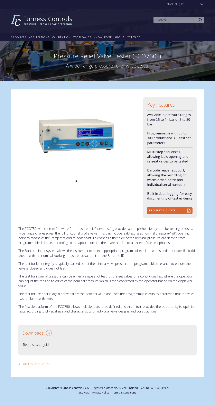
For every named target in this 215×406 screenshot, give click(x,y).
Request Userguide (36, 344)
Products (18, 37)
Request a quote (162, 210)
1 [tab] (76, 181)
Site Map (83, 392)
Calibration (61, 37)
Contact (133, 37)
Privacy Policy (100, 392)
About (119, 37)
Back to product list (36, 364)
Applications (39, 37)
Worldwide (82, 37)
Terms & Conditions (124, 392)
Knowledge (103, 37)
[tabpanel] (76, 135)
